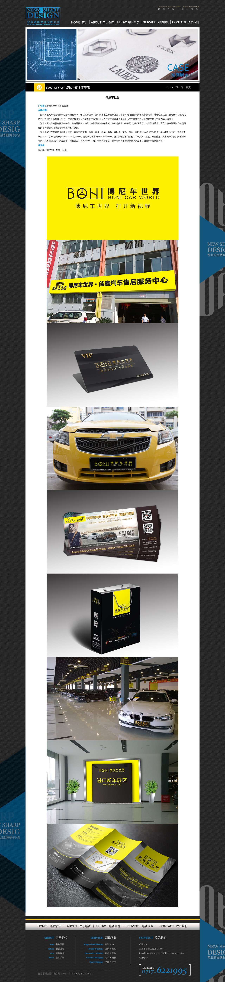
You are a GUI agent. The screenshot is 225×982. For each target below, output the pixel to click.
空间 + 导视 (110, 962)
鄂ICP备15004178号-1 (83, 974)
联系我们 (160, 937)
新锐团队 (60, 944)
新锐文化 (60, 949)
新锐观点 (60, 953)
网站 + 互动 (110, 953)
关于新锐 (61, 937)
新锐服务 (110, 937)
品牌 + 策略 (110, 949)
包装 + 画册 (110, 957)
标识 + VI (109, 944)
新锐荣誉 (60, 957)
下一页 (179, 87)
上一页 (169, 87)
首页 (188, 87)
